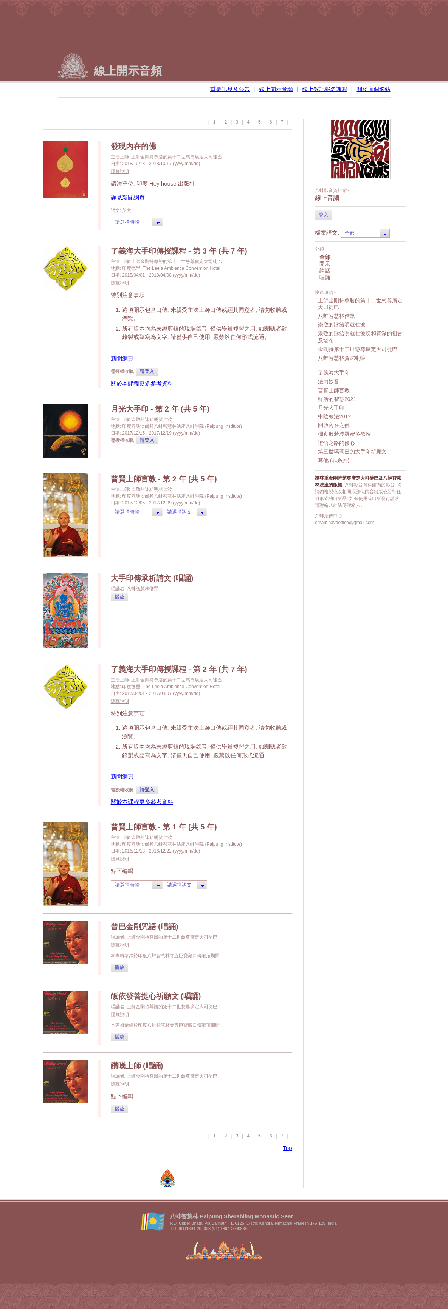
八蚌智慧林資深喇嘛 (342, 358)
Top (287, 1148)
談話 (324, 271)
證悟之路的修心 (336, 443)
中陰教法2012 (334, 416)
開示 (324, 264)
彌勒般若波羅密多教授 (344, 434)
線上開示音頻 (276, 89)
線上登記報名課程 (324, 89)
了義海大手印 (334, 373)
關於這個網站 (374, 89)
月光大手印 (331, 408)
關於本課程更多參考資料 (142, 383)
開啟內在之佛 (334, 425)
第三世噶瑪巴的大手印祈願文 (352, 452)
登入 (324, 215)
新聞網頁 (122, 358)
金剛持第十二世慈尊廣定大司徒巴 (357, 349)
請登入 (147, 371)
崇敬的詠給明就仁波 (342, 325)
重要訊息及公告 (230, 89)
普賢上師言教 (334, 390)
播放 (119, 597)
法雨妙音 (328, 381)
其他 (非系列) (333, 460)
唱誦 (324, 277)
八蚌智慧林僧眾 (336, 316)
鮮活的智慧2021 (337, 399)
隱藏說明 (120, 171)
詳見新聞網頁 (128, 197)
